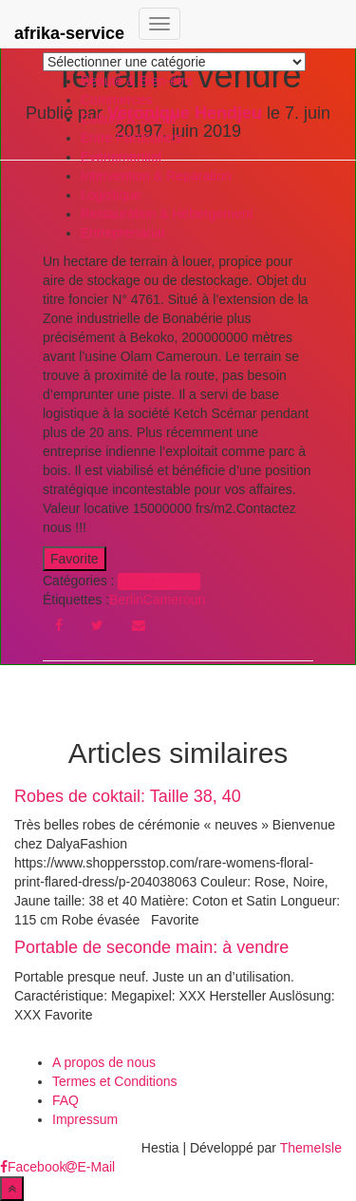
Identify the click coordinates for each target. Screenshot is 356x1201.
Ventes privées (159, 581)
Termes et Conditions (115, 1081)
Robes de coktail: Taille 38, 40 (127, 796)
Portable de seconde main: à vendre (151, 947)
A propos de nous (104, 1062)
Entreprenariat (123, 232)
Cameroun (174, 599)
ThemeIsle (311, 1147)
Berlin (126, 599)
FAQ (65, 1100)
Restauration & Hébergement (167, 213)
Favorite (74, 558)
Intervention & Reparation (156, 175)
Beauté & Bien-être (137, 80)
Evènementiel (121, 156)
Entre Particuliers (131, 137)
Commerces (116, 99)
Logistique (111, 194)
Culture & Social (128, 118)
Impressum (85, 1119)
